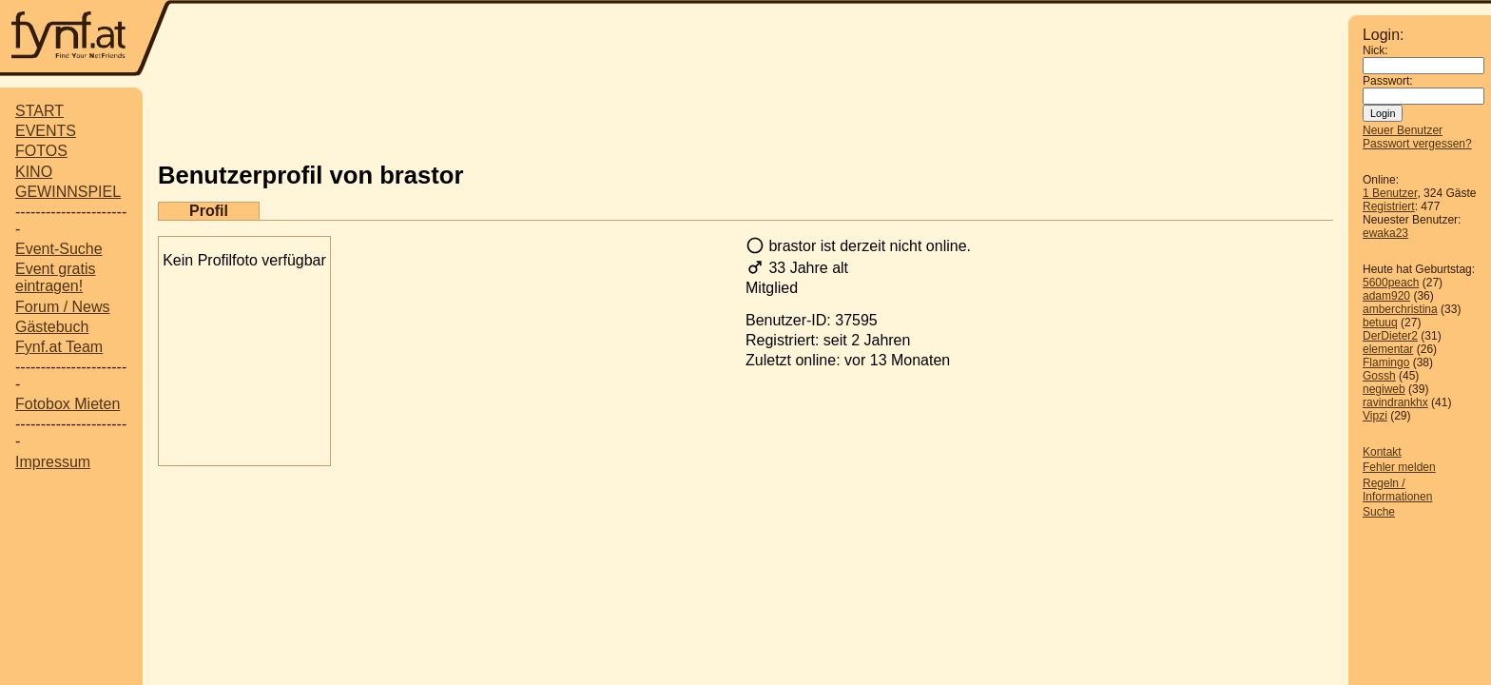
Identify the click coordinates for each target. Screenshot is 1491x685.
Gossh (1379, 375)
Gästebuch (51, 327)
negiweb (1384, 389)
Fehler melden (1399, 467)
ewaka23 (1385, 233)
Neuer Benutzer (1403, 130)
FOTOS (41, 151)
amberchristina (1400, 309)
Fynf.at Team (59, 347)
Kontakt (1382, 452)
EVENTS (45, 131)
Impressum (52, 462)
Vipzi (1375, 415)
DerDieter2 (1390, 335)
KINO (33, 172)
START (39, 111)
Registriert (1389, 206)
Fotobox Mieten (67, 404)
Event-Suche (59, 249)
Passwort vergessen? (1417, 143)
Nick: (1375, 50)
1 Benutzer (1390, 193)
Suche (1379, 512)
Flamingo (1386, 362)
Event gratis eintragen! (55, 277)
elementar (1388, 349)
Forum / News (62, 307)
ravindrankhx (1395, 402)
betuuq (1380, 322)
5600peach (1391, 282)
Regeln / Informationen (1397, 490)
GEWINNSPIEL (68, 192)
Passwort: (1388, 81)
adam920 (1386, 296)
